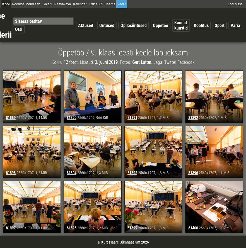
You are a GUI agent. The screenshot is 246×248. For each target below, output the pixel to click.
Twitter (170, 62)
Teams (110, 4)
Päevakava (62, 4)
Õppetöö (160, 25)
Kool (6, 4)
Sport (220, 25)
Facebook (185, 62)
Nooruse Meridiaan (26, 4)
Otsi (18, 29)
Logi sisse (235, 4)
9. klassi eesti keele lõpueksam (139, 52)
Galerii (47, 4)
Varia (235, 25)
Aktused (85, 25)
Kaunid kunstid (181, 25)
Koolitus (201, 25)
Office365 (96, 4)
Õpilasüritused (133, 25)
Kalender (79, 4)
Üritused (106, 25)
